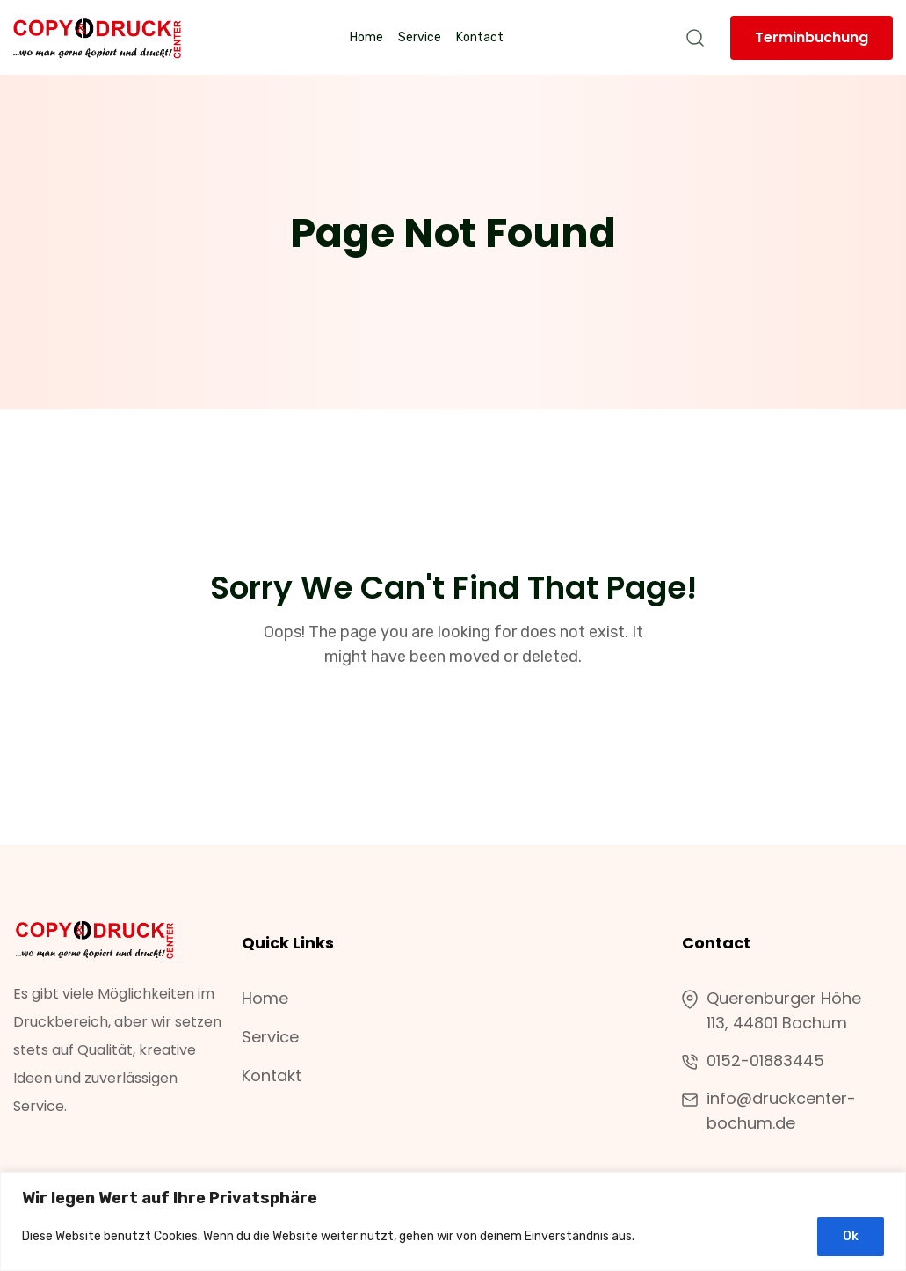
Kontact (480, 37)
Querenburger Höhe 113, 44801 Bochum (771, 1010)
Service (419, 37)
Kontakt (271, 1075)
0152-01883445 (765, 1060)
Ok (851, 1236)
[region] (453, 1221)
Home (366, 37)
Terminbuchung (811, 37)
